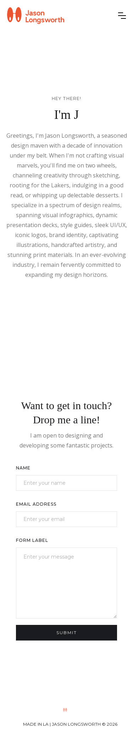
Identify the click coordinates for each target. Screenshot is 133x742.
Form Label (32, 540)
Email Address (36, 504)
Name (23, 468)
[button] (122, 15)
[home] (35, 15)
